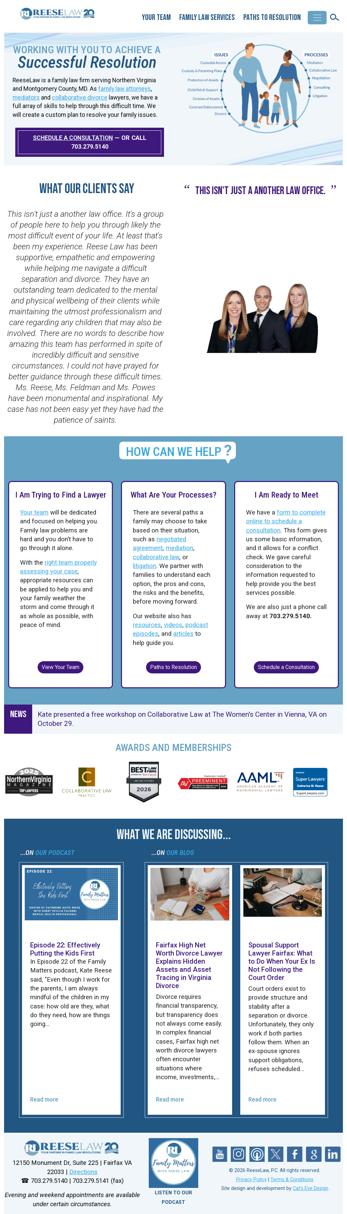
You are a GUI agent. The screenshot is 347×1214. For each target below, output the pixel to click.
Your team (34, 512)
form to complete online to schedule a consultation (286, 521)
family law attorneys (124, 88)
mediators (26, 97)
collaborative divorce (79, 97)
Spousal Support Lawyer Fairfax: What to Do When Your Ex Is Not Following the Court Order (281, 961)
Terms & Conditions (291, 1179)
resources (147, 625)
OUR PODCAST (54, 853)
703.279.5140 (89, 146)
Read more (44, 1099)
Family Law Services (207, 17)
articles (183, 633)
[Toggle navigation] (317, 17)
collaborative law (156, 557)
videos (173, 625)
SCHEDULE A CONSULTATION (73, 137)
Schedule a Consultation (286, 667)
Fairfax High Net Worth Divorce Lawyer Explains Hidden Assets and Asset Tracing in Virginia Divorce (189, 965)
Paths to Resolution (272, 17)
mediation (179, 548)
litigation (144, 566)
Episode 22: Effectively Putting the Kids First (65, 949)
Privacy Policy (251, 1179)
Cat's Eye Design (310, 1188)
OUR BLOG (180, 853)
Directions (83, 1172)
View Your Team (60, 667)
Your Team (156, 17)
